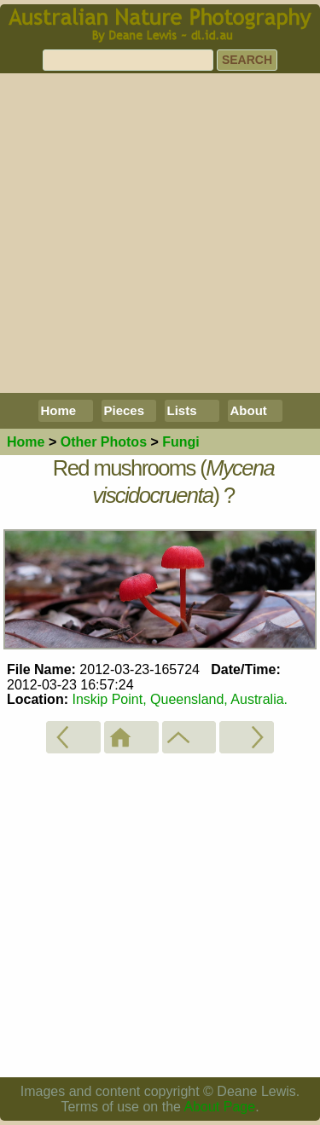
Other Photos (104, 442)
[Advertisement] (160, 233)
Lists (182, 410)
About (248, 410)
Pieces (124, 410)
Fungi (181, 442)
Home (59, 410)
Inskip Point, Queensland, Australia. (180, 699)
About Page (220, 1106)
